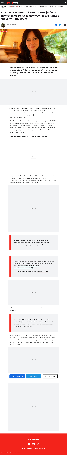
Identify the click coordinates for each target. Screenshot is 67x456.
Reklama (29, 449)
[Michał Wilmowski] (19, 25)
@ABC (16, 261)
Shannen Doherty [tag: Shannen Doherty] (31, 381)
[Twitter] (33, 444)
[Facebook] (29, 444)
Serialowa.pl (3, 6)
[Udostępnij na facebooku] (56, 25)
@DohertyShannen (37, 261)
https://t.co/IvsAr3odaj (32, 266)
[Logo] (12, 2)
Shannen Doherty (41, 176)
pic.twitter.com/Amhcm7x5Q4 (24, 268)
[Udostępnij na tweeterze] (60, 25)
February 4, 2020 (42, 272)
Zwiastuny (14, 6)
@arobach (21, 266)
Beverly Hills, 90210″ (41, 109)
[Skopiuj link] (65, 25)
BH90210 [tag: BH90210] (25, 381)
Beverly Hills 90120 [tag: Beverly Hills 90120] (17, 381)
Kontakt (23, 449)
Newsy (9, 6)
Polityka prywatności (40, 449)
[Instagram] (38, 444)
